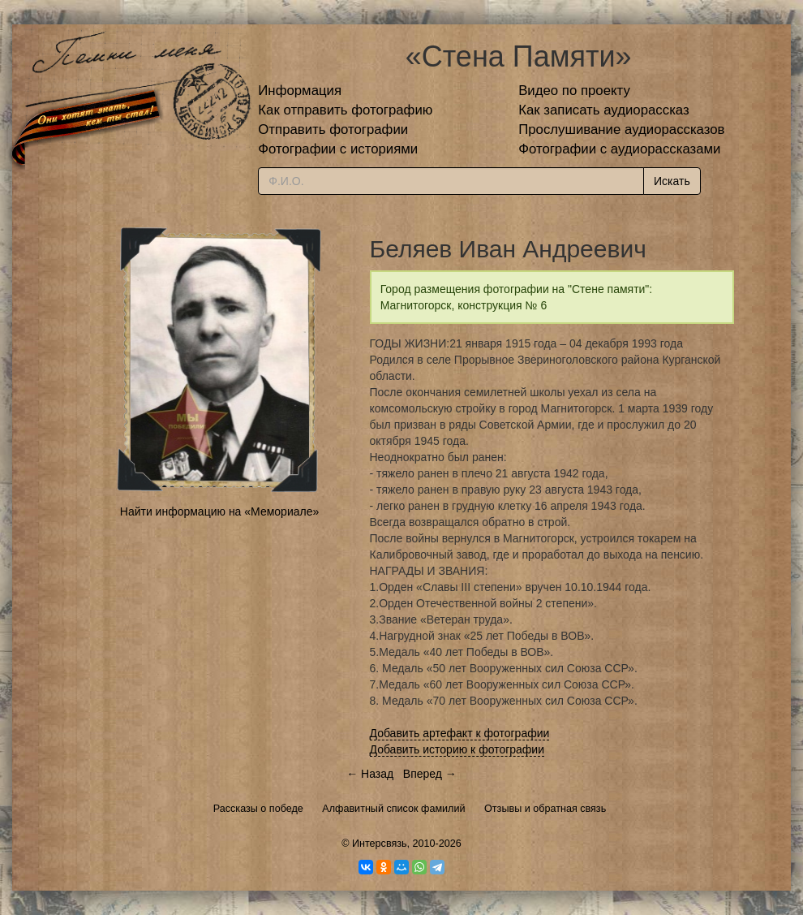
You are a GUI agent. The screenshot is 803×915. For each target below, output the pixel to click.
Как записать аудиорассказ (603, 110)
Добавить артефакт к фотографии (460, 733)
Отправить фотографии (333, 129)
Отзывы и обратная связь (545, 808)
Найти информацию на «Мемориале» (219, 511)
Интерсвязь (379, 843)
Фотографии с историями (338, 149)
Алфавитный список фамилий (393, 808)
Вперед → (430, 773)
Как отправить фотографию (345, 110)
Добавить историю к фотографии (457, 749)
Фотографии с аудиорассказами (619, 149)
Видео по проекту (574, 90)
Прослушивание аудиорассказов (621, 129)
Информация (299, 90)
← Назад (369, 773)
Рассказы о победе (258, 808)
